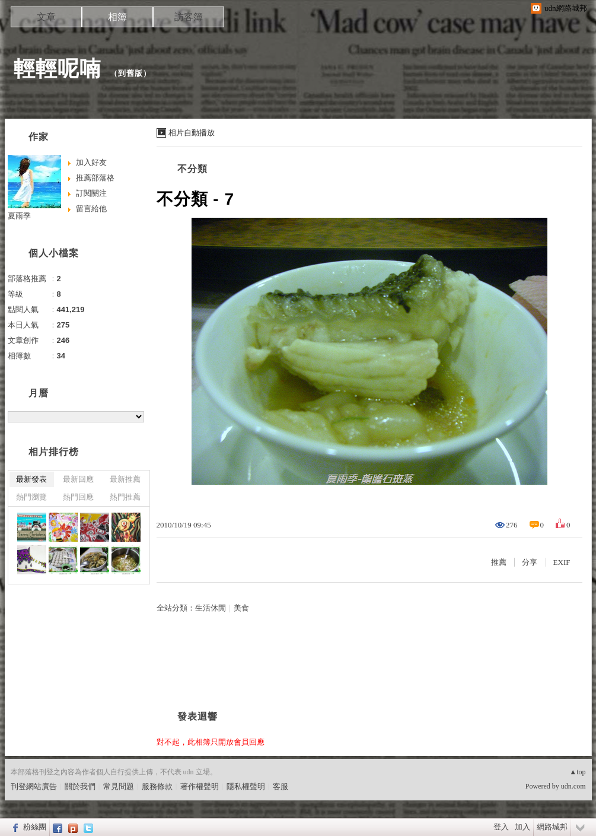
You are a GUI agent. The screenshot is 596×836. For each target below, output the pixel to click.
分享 (529, 562)
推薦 (498, 562)
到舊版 (130, 73)
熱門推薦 (125, 496)
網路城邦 (552, 826)
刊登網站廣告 (34, 786)
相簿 (117, 17)
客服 (280, 786)
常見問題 (118, 786)
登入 (501, 826)
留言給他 (91, 208)
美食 (241, 607)
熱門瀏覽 (31, 496)
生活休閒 (210, 607)
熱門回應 (78, 496)
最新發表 (31, 479)
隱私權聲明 (246, 786)
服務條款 (157, 786)
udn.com (573, 786)
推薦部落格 (95, 177)
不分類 (192, 169)
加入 (522, 826)
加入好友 (91, 162)
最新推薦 (125, 479)
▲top (577, 772)
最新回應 (78, 479)
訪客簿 (188, 17)
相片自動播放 (191, 132)
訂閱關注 (91, 193)
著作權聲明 (199, 786)
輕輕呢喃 (57, 68)
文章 (46, 17)
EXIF (561, 562)
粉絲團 (34, 826)
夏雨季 (19, 215)
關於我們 (80, 786)
